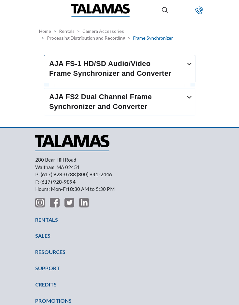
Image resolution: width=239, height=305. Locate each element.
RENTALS (46, 152)
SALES (42, 168)
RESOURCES (50, 184)
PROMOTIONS (53, 233)
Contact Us (199, 10)
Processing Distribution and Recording (86, 38)
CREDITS (46, 217)
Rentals (67, 31)
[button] (40, 10)
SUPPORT (47, 200)
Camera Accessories (103, 31)
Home (45, 31)
